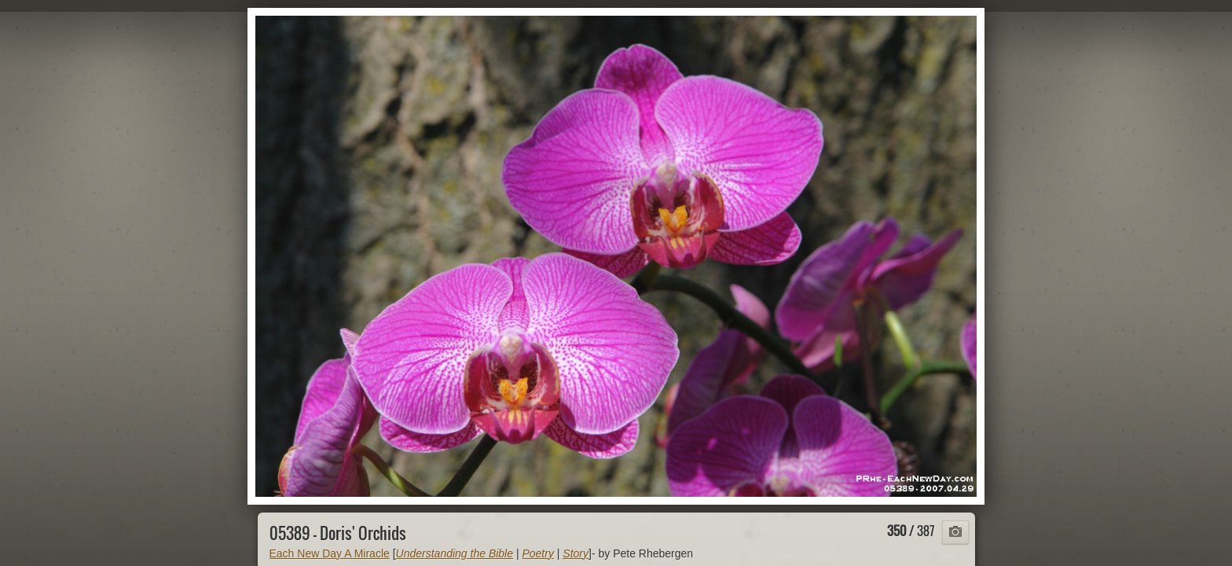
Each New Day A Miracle (330, 553)
